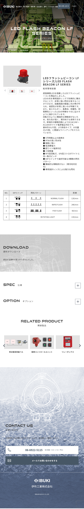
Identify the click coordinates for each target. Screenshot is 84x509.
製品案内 (19, 6)
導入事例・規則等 (29, 6)
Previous (4, 347)
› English (73, 6)
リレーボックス (68, 353)
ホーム (5, 50)
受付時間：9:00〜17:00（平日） (44, 450)
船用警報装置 (24, 50)
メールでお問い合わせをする (45, 460)
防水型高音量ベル (16, 353)
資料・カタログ (49, 6)
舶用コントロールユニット (42, 353)
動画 (57, 6)
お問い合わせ (65, 6)
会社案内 (39, 6)
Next (80, 347)
